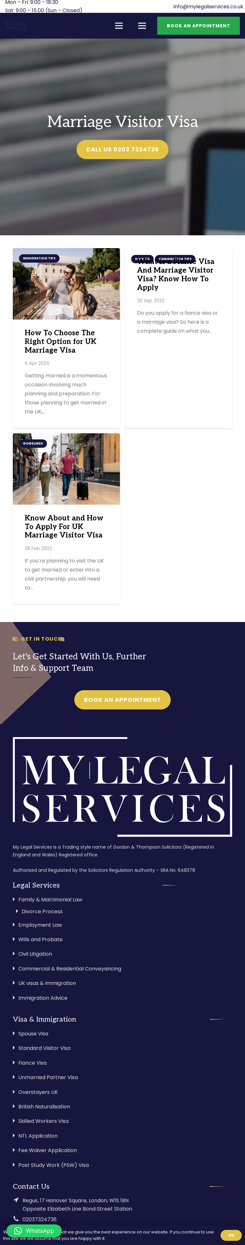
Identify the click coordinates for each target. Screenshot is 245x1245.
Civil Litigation (35, 954)
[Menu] (119, 26)
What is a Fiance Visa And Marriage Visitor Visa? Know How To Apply (175, 274)
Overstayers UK (38, 1092)
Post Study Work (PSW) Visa (53, 1165)
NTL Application (38, 1136)
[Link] (15, 26)
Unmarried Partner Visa (48, 1077)
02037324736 (40, 1219)
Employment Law (40, 925)
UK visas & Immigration (47, 983)
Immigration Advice (43, 998)
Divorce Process (42, 911)
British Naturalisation (44, 1106)
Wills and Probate (40, 939)
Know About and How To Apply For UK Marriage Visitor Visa (64, 527)
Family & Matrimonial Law (50, 899)
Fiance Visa (32, 1063)
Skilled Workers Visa (43, 1121)
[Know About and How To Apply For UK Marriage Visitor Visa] (66, 469)
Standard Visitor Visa (44, 1048)
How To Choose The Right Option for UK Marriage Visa (60, 342)
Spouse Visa (33, 1033)
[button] (34, 1230)
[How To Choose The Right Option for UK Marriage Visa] (66, 284)
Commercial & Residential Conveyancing (69, 968)
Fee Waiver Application (47, 1150)
